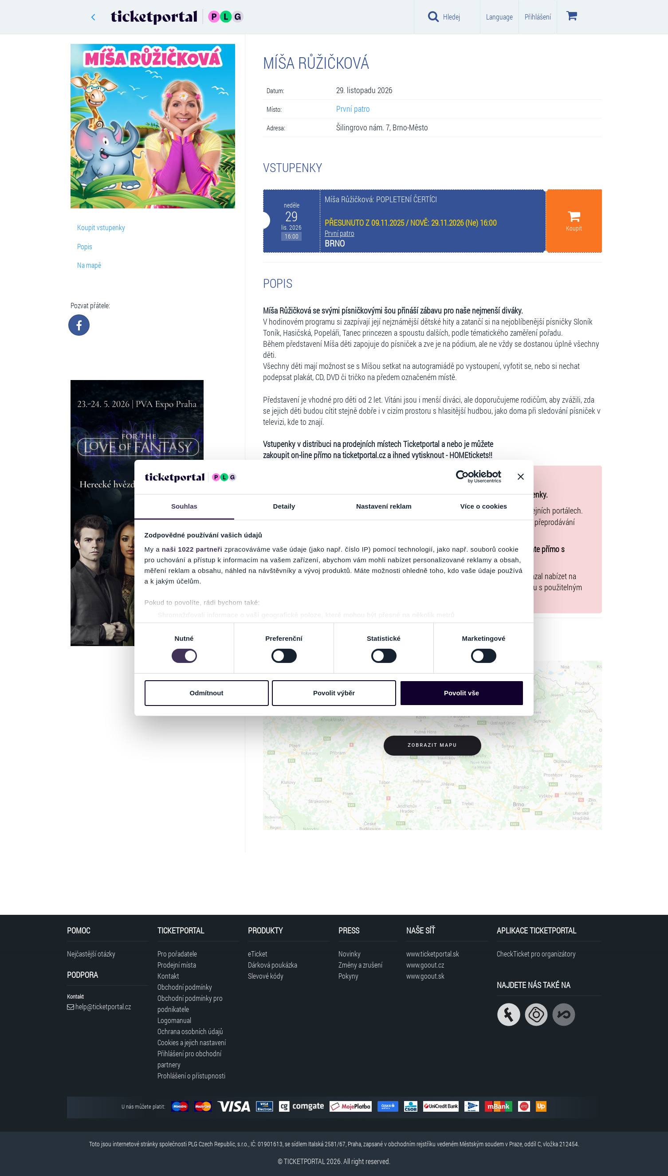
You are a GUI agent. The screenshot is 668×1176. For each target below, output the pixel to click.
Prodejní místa (176, 964)
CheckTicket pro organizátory (536, 953)
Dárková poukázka (272, 964)
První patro (353, 109)
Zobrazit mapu (432, 745)
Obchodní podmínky (184, 987)
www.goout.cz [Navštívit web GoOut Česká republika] (425, 964)
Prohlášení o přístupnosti (191, 1075)
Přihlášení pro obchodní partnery (189, 1059)
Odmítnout (207, 693)
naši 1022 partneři (192, 549)
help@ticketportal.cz (99, 1006)
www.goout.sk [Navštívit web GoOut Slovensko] (425, 975)
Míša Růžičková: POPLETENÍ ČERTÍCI (381, 199)
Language (499, 16)
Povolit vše (461, 693)
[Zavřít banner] (521, 477)
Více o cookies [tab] (483, 506)
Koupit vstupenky (101, 227)
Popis (84, 246)
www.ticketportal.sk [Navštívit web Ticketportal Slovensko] (432, 953)
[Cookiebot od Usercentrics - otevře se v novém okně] (462, 476)
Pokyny (348, 975)
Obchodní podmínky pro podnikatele (190, 1003)
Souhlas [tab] (184, 506)
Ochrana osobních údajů (190, 1031)
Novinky (349, 953)
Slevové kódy (265, 975)
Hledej (444, 16)
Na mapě (89, 265)
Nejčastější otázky (91, 953)
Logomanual (174, 1020)
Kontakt (168, 975)
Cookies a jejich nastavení (191, 1042)
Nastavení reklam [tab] (384, 506)
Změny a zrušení (360, 964)
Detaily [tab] (284, 506)
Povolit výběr (334, 693)
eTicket (257, 953)
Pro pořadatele (177, 953)
